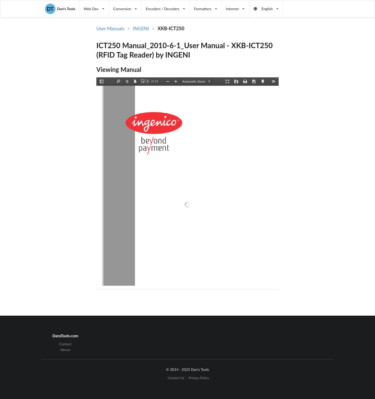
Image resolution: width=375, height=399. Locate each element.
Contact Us (176, 378)
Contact (65, 344)
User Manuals (110, 28)
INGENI (141, 28)
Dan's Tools (60, 9)
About (65, 349)
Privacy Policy (199, 378)
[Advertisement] (322, 110)
